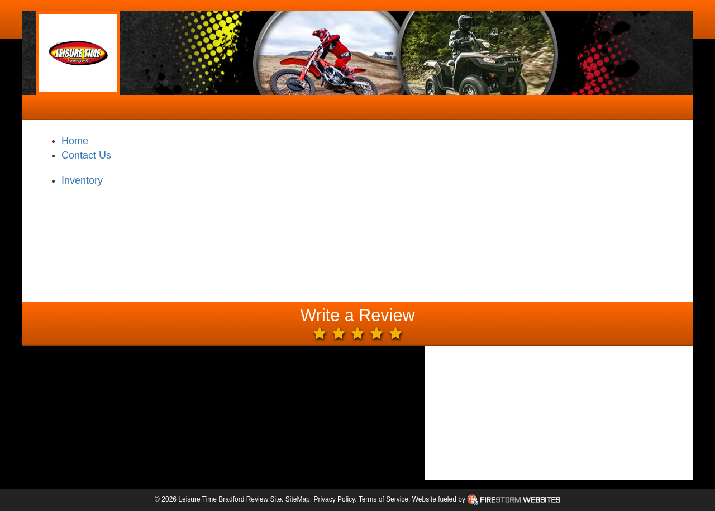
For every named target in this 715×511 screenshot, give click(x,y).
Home (74, 140)
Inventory (82, 180)
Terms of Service (383, 499)
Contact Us (86, 155)
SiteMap (297, 499)
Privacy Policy (334, 499)
